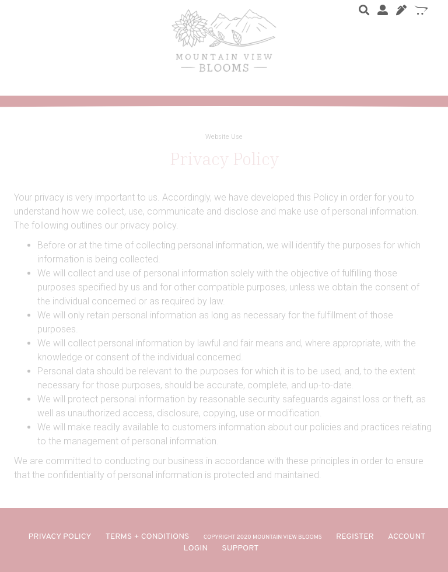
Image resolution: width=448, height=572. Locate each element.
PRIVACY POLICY (60, 537)
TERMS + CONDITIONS (148, 537)
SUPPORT (240, 548)
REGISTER (355, 537)
